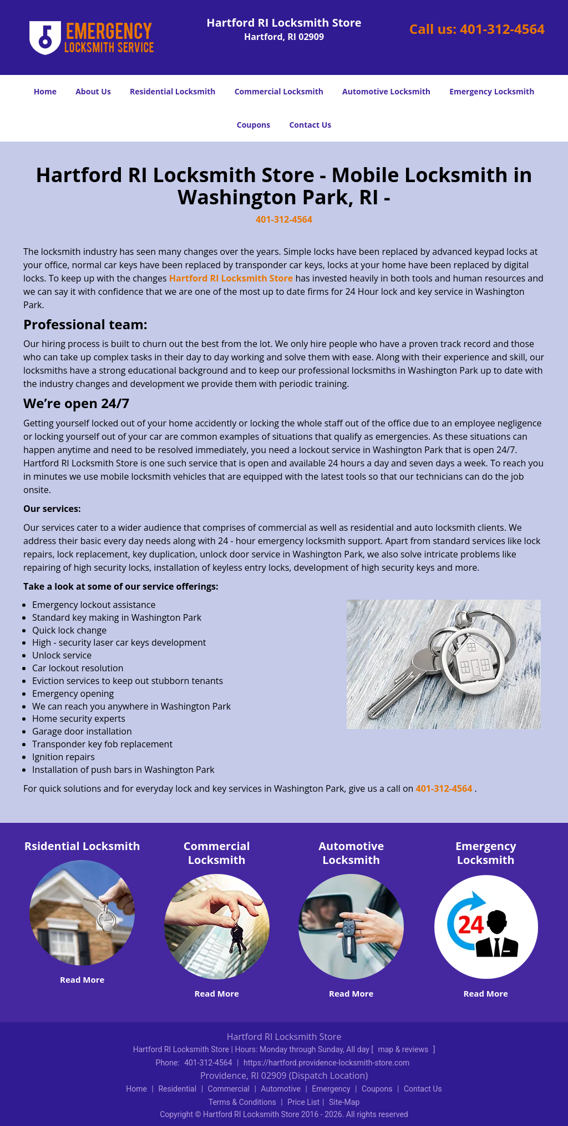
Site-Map (344, 1102)
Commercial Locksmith (279, 91)
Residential (177, 1088)
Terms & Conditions (242, 1102)
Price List (303, 1102)
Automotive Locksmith (386, 91)
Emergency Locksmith (491, 91)
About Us (93, 91)
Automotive (281, 1088)
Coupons (253, 124)
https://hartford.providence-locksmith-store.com (326, 1062)
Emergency (331, 1088)
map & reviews (404, 1049)
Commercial (229, 1088)
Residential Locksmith (173, 91)
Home (45, 91)
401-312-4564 (502, 28)
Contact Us (310, 124)
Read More (82, 979)
